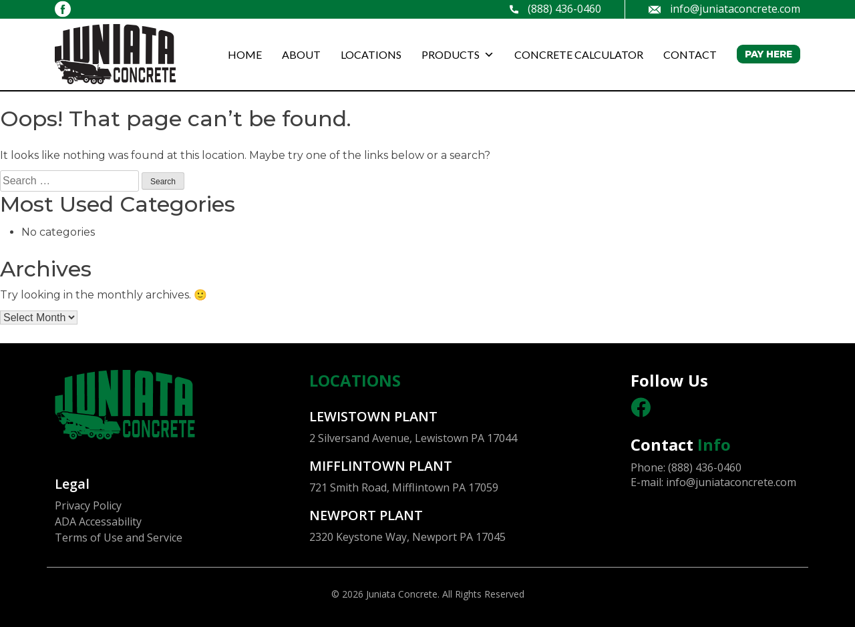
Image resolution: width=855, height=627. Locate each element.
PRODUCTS (457, 54)
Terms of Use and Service (118, 537)
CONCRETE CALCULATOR (578, 54)
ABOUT (301, 54)
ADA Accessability (98, 521)
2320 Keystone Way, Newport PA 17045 (407, 537)
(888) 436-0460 (555, 9)
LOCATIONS (371, 54)
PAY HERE (768, 54)
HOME (245, 54)
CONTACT (690, 54)
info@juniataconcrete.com (724, 9)
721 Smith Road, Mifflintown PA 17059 (403, 487)
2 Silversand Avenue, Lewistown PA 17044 (413, 438)
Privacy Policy (88, 505)
